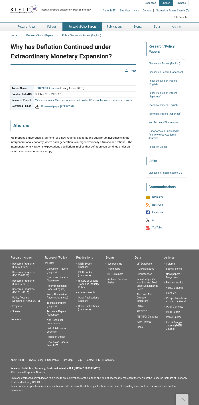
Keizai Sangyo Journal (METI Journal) (174, 325)
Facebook (157, 212)
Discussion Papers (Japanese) (166, 72)
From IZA (171, 292)
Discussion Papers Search (171, 10)
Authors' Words (86, 292)
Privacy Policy (35, 360)
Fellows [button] (51, 26)
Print (133, 71)
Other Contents (174, 306)
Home (14, 35)
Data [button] (157, 26)
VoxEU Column (174, 287)
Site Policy (53, 360)
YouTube (157, 227)
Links (140, 327)
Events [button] (138, 26)
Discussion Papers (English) (164, 63)
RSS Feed (157, 204)
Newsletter (158, 197)
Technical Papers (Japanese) (165, 113)
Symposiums (114, 263)
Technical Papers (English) (163, 105)
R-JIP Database (145, 268)
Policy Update (173, 317)
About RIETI (109, 10)
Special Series (174, 268)
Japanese (150, 2)
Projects (17, 306)
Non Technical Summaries (163, 122)
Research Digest (158, 146)
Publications (84, 257)
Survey (16, 311)
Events (110, 257)
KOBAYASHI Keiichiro (47, 88)
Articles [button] (177, 26)
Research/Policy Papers (39, 35)
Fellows (16, 319)
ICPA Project (144, 321)
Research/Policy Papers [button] (82, 26)
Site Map (125, 10)
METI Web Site (106, 360)
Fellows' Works (174, 282)
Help (136, 10)
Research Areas (21, 257)
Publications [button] (115, 26)
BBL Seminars (115, 274)
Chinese (181, 2)
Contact (147, 10)
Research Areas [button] (26, 26)
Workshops (113, 268)
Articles (169, 257)
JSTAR (140, 306)
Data (138, 257)
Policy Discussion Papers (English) (81, 35)
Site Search (180, 17)
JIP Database (144, 263)
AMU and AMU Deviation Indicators (145, 297)
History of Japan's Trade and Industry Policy (88, 284)
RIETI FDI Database (148, 316)
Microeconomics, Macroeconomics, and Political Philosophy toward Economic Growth (83, 100)
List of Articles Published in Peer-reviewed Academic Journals (164, 135)
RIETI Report (173, 311)
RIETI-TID (142, 311)
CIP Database (144, 274)
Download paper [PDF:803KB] (57, 106)
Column (170, 263)
